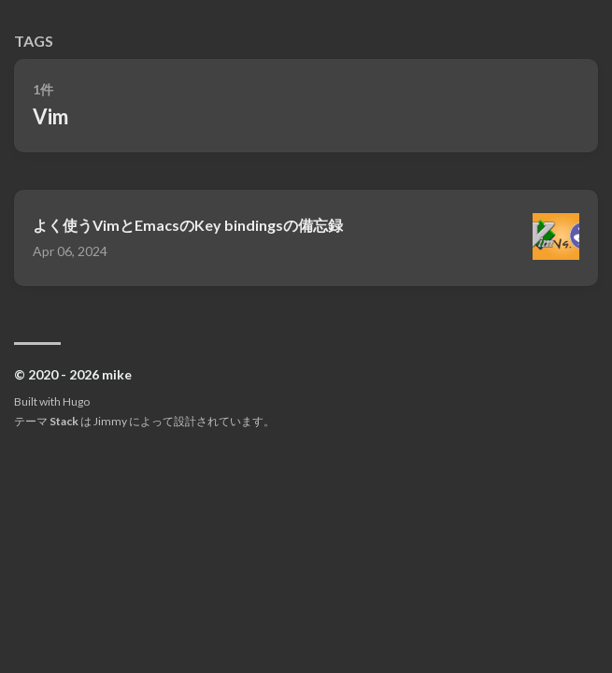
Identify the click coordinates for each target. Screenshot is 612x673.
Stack (64, 421)
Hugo (76, 401)
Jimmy (110, 421)
